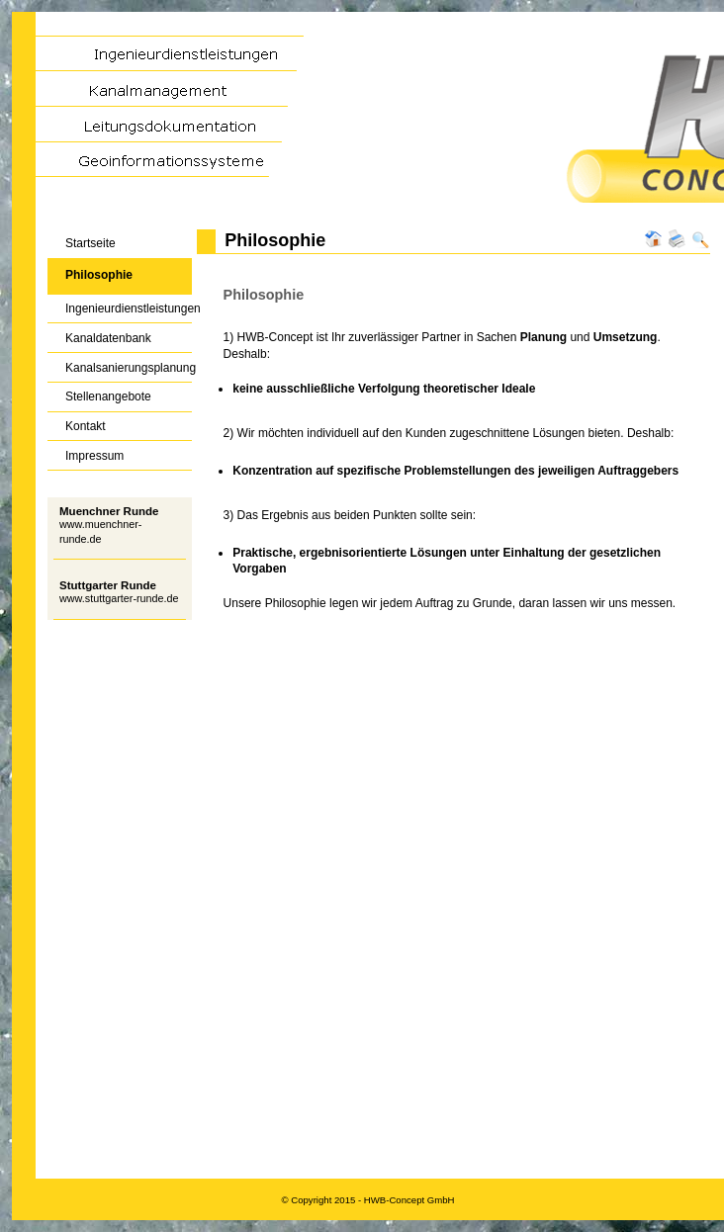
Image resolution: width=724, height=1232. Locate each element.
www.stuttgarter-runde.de (119, 598)
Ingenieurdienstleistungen (119, 305)
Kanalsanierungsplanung (119, 363)
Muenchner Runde (108, 511)
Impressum (85, 451)
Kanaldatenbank (99, 333)
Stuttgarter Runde (107, 585)
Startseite (81, 239)
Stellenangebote (99, 393)
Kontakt (76, 422)
